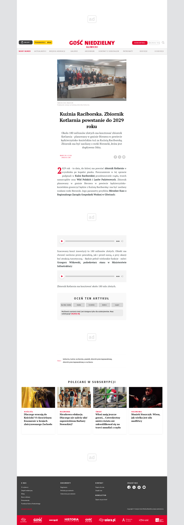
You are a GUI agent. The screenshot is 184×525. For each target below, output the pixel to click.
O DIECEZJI (159, 51)
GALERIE (74, 51)
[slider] (89, 241)
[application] (91, 241)
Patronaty (128, 51)
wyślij (124, 156)
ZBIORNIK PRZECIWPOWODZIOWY (101, 359)
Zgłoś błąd (26, 509)
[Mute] (122, 241)
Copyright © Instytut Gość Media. (137, 509)
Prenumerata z (43, 42)
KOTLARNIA (66, 359)
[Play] (61, 241)
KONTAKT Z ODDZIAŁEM (109, 51)
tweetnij (120, 156)
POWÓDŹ (87, 359)
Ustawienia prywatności (67, 494)
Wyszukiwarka (163, 42)
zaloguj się (154, 43)
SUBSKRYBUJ (139, 43)
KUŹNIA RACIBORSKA (77, 359)
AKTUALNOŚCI (40, 51)
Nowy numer (25, 51)
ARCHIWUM (89, 51)
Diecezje (143, 51)
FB (116, 156)
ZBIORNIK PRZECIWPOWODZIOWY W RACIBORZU (78, 362)
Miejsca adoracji (57, 51)
